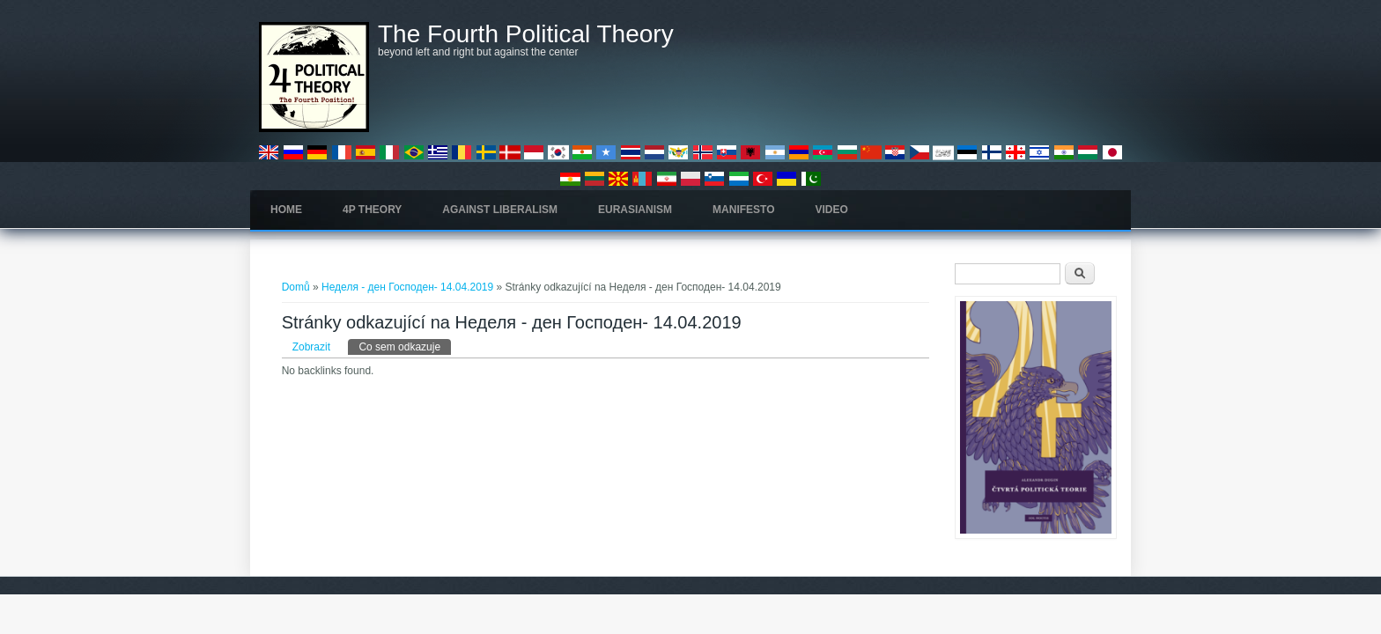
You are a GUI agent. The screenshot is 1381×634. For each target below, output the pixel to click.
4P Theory (372, 209)
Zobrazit (311, 347)
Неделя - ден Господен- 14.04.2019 (407, 287)
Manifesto (743, 209)
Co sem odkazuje (404, 346)
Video (832, 209)
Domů (296, 287)
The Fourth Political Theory (526, 34)
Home (286, 209)
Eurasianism (635, 209)
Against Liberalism (500, 209)
